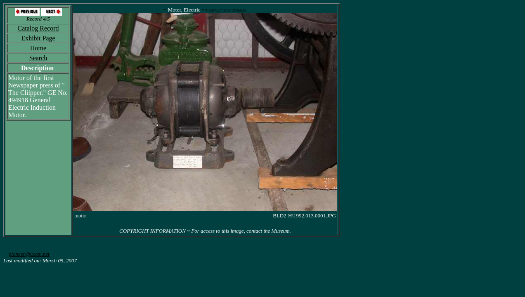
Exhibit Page (38, 38)
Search (38, 57)
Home (38, 48)
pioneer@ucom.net (29, 254)
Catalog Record (38, 28)
